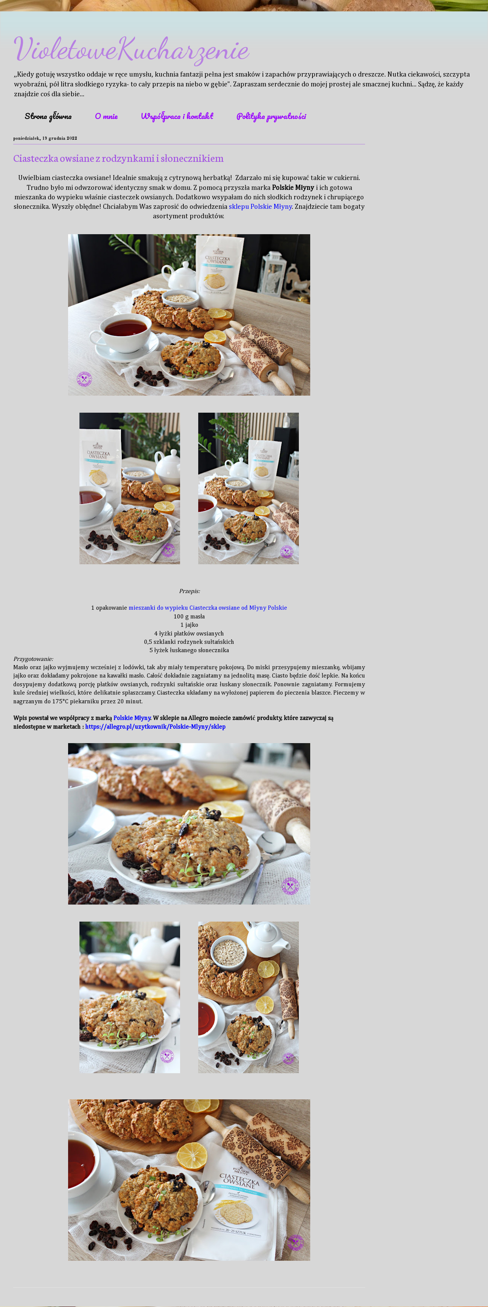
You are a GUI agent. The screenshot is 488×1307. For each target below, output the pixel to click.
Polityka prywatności (271, 115)
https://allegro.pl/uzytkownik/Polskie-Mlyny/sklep (155, 727)
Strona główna (48, 115)
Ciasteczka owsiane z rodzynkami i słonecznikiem (118, 157)
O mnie (106, 115)
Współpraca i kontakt (177, 115)
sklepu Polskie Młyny (260, 206)
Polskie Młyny (132, 718)
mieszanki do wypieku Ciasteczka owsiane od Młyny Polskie (208, 608)
